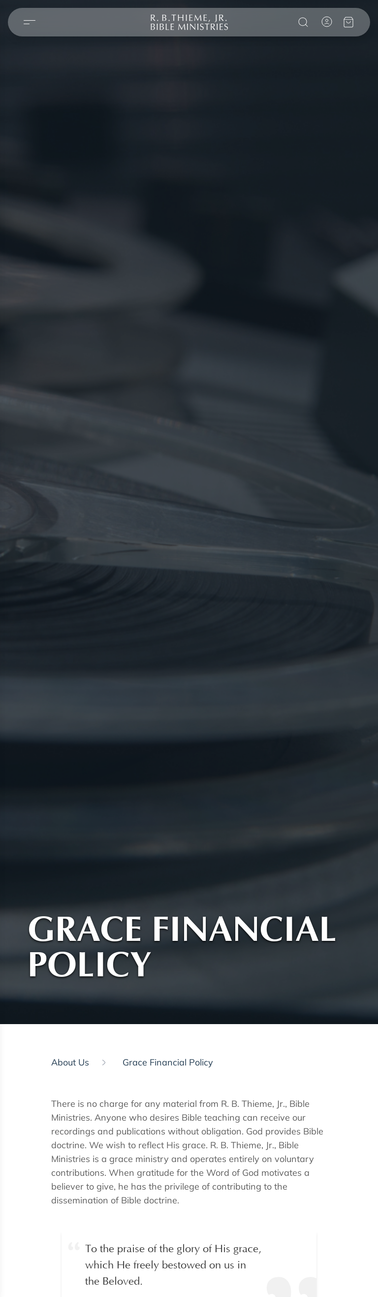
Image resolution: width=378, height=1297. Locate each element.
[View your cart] (348, 22)
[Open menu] (29, 22)
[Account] (327, 22)
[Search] (303, 22)
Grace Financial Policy (168, 1062)
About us (70, 1062)
